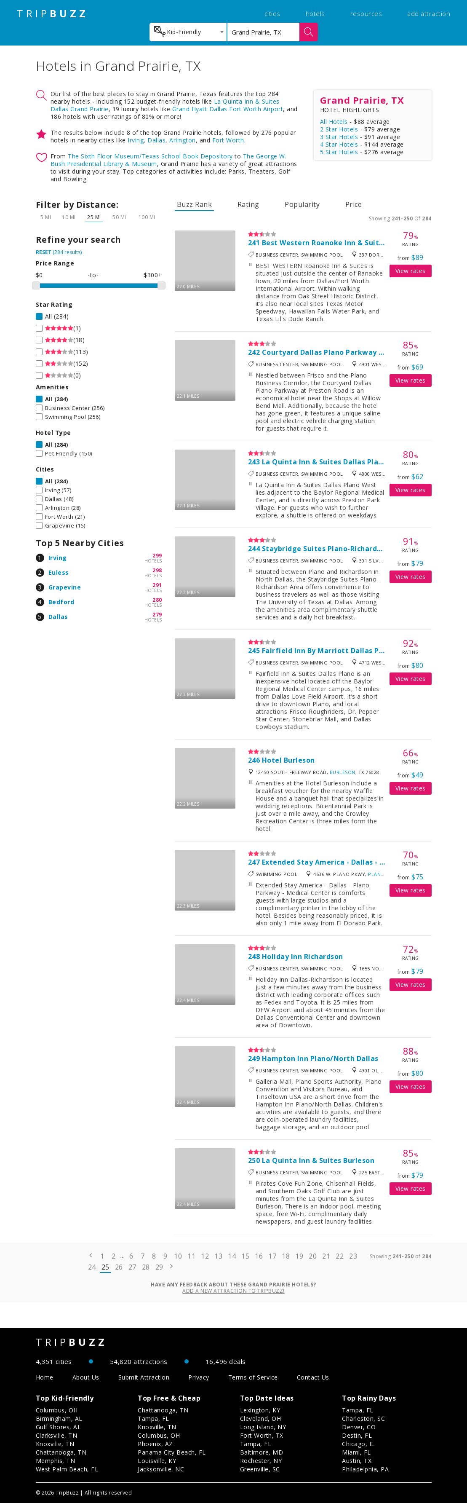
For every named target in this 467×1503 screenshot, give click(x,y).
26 (119, 1267)
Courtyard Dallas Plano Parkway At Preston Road (349, 352)
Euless (58, 572)
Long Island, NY (263, 1427)
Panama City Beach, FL (172, 1452)
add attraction (428, 13)
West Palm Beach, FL (67, 1469)
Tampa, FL (153, 1419)
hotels (315, 13)
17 (272, 1256)
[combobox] (188, 32)
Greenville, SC (260, 1469)
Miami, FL (356, 1452)
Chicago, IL (358, 1444)
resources (366, 13)
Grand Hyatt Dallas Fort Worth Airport (227, 109)
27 (132, 1267)
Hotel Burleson (288, 760)
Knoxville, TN (55, 1444)
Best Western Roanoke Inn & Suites (324, 242)
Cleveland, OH (260, 1419)
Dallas (156, 140)
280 (157, 599)
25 (105, 1267)
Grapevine (64, 587)
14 (232, 1256)
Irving (136, 140)
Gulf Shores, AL (58, 1427)
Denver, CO (359, 1427)
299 (157, 555)
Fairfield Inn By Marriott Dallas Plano (328, 650)
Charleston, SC (363, 1419)
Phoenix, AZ (155, 1444)
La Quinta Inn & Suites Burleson (318, 1160)
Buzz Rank (194, 204)
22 (340, 1256)
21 (326, 1256)
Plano (376, 874)
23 (353, 1256)
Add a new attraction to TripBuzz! (233, 1290)
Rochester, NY (261, 1461)
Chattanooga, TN (61, 1452)
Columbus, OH (57, 1410)
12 (205, 1256)
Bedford (61, 602)
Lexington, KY (260, 1410)
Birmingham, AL (59, 1419)
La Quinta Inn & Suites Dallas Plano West (334, 461)
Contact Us (313, 1377)
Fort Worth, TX (261, 1435)
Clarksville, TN (56, 1435)
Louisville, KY (157, 1461)
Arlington (182, 140)
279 (157, 614)
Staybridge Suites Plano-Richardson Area (335, 548)
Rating (248, 204)
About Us (85, 1377)
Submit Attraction (144, 1377)
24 (92, 1267)
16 (259, 1256)
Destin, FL (357, 1435)
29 (159, 1267)
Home (44, 1377)
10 (178, 1256)
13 (218, 1256)
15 (245, 1256)
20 (313, 1256)
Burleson (342, 772)
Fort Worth (228, 140)
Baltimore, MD (261, 1452)
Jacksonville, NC (161, 1469)
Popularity (302, 204)
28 (146, 1267)
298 (157, 570)
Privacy (198, 1377)
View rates (410, 271)
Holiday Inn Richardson (302, 956)
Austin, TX (356, 1461)
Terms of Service (253, 1377)
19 (299, 1256)
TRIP (52, 13)
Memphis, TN (55, 1461)
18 (286, 1256)
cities (272, 13)
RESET (43, 252)
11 (191, 1256)
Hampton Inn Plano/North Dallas (320, 1058)
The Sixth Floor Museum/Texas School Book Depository (150, 156)
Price (353, 204)
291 (157, 585)
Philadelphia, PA (365, 1469)
